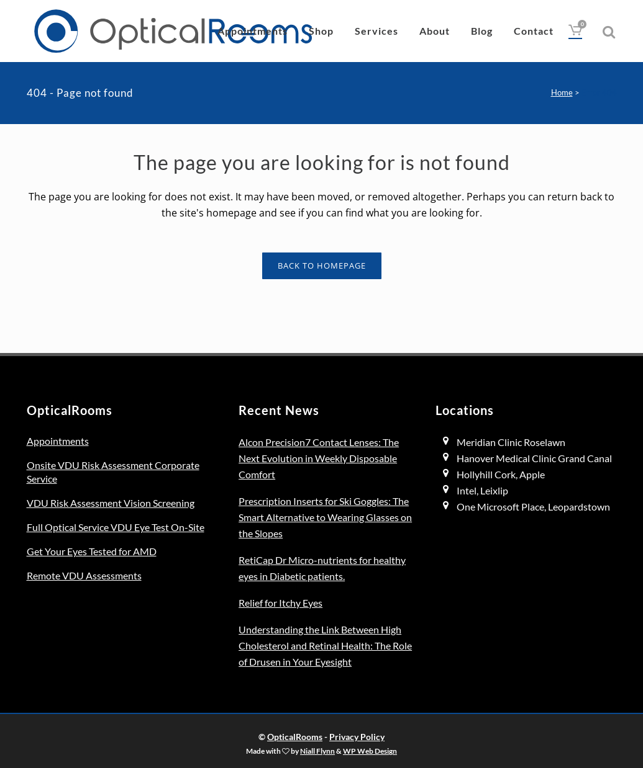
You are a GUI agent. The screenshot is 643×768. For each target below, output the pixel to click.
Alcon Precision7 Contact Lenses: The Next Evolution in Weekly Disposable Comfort (319, 458)
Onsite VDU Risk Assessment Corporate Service (113, 471)
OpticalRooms (294, 736)
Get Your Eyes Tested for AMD (92, 551)
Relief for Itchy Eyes (280, 603)
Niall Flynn (317, 750)
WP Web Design (370, 750)
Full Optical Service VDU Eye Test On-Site (115, 527)
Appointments (58, 441)
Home (562, 92)
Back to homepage (322, 265)
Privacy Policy (357, 736)
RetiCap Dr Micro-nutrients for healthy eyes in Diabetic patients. (322, 568)
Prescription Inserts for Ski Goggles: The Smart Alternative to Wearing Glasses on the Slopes (325, 517)
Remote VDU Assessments (84, 575)
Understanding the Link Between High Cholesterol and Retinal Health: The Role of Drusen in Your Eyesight (325, 645)
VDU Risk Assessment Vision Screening (110, 503)
